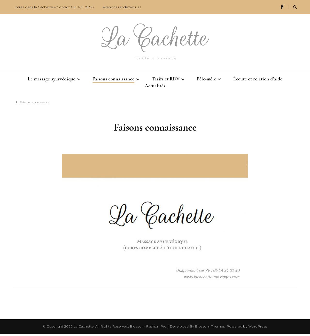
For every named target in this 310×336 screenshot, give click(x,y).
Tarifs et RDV (165, 79)
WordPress (257, 328)
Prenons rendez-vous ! (122, 7)
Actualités (155, 87)
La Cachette (155, 38)
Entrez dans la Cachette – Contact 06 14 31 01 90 (53, 7)
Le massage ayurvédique (51, 79)
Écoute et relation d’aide (257, 79)
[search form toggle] (295, 7)
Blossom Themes (210, 328)
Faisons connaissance (113, 79)
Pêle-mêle (206, 79)
